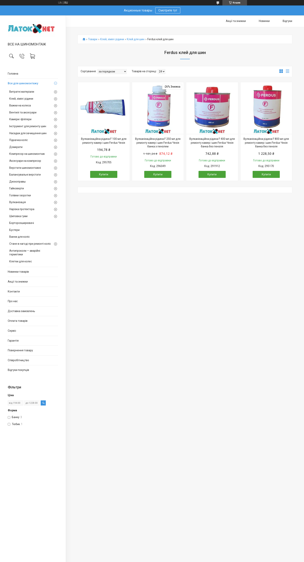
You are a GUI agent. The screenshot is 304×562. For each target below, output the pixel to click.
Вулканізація (17, 202)
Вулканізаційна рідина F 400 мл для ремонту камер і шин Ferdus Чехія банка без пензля (212, 142)
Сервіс (12, 330)
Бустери (14, 229)
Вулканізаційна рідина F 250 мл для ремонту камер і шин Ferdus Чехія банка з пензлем (157, 142)
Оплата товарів (18, 320)
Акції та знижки (18, 281)
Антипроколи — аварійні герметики (24, 252)
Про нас (13, 301)
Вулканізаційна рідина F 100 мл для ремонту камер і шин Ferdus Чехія (103, 140)
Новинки (264, 21)
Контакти (14, 291)
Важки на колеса (20, 105)
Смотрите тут (167, 10)
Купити (103, 174)
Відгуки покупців (18, 369)
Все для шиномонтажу (23, 83)
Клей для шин (135, 39)
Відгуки (287, 21)
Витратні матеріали (21, 91)
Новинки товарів (18, 271)
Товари (92, 39)
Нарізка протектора (21, 209)
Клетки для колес (20, 261)
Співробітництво (18, 360)
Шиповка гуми (18, 216)
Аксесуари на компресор (25, 160)
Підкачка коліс (18, 140)
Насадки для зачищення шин (28, 133)
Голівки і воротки (20, 195)
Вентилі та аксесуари (22, 112)
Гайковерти (16, 188)
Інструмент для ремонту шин (27, 126)
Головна (13, 73)
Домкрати (15, 147)
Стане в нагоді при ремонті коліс (30, 243)
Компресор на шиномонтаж (27, 153)
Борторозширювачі (21, 222)
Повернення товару (20, 350)
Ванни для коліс (19, 236)
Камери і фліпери (20, 119)
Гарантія (13, 340)
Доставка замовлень (21, 311)
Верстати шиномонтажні (25, 167)
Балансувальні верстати (25, 174)
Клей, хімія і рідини (21, 98)
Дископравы (17, 181)
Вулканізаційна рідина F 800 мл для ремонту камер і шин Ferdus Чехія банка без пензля (266, 142)
